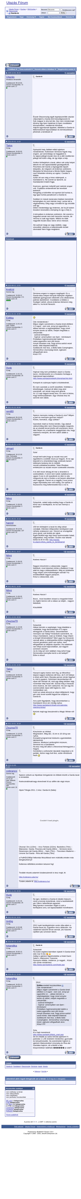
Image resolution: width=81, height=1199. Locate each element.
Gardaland (17, 1066)
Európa (23, 9)
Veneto (45, 1066)
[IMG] (10, 1104)
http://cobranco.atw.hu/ (28, 877)
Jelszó (43, 13)
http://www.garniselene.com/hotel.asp (49, 965)
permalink (71, 73)
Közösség (31, 17)
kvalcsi (10, 289)
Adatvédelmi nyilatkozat (46, 1126)
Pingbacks (9, 1109)
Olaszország (13, 11)
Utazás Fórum (17, 3)
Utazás (10, 76)
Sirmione (34, 1066)
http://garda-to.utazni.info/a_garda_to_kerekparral (49, 541)
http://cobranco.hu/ (42, 881)
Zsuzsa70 (12, 621)
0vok (9, 367)
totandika (11, 945)
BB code (9, 1101)
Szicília (44, 1071)
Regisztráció (11, 17)
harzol (9, 522)
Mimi (9, 498)
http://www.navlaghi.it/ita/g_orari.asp (48, 1034)
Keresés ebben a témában (44, 69)
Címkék (8, 1063)
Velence (37, 1071)
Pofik (8, 1102)
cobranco (11, 770)
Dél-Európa (32, 9)
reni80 (10, 411)
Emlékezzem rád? (67, 10)
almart (10, 448)
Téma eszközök (25, 69)
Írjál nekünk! (19, 1126)
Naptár (41, 17)
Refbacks (9, 1111)
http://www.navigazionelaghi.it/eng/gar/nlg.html (52, 378)
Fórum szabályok (12, 1115)
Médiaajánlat (61, 1126)
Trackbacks (10, 1107)
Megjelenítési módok (66, 69)
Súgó (22, 17)
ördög (9, 921)
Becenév (44, 9)
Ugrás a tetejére (73, 1126)
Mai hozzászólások (55, 17)
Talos (9, 145)
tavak (40, 1066)
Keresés (70, 17)
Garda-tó (9, 1066)
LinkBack (11, 69)
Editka (10, 317)
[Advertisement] (40, 41)
